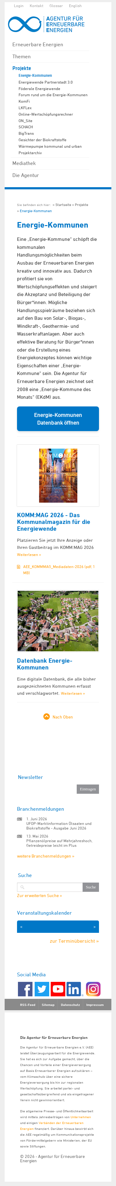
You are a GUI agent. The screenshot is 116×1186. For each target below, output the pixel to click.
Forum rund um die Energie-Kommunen (53, 94)
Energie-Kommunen (35, 75)
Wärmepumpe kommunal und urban (50, 146)
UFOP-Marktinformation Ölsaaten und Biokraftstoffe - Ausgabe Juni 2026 (59, 825)
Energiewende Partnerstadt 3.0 (46, 82)
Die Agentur (25, 175)
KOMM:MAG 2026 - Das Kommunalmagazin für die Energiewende (53, 521)
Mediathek (24, 163)
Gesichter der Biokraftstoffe (43, 139)
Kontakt (36, 5)
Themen (21, 56)
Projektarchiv (30, 152)
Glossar (56, 5)
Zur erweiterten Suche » (39, 895)
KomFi (24, 101)
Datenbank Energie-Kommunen (44, 664)
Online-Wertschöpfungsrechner (46, 114)
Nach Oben (63, 716)
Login (19, 5)
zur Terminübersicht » (74, 941)
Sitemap (48, 1005)
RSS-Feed (27, 1005)
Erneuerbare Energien (37, 44)
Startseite (63, 204)
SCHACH (26, 126)
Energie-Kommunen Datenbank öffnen (58, 419)
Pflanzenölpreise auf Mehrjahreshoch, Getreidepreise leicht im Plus (59, 843)
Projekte (21, 68)
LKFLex (25, 107)
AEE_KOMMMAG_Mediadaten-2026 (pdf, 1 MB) (59, 569)
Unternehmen (81, 1117)
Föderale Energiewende (39, 88)
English (75, 5)
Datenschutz (70, 1005)
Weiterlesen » (29, 554)
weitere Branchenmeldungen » (45, 856)
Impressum (95, 1005)
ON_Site (25, 120)
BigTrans (26, 133)
